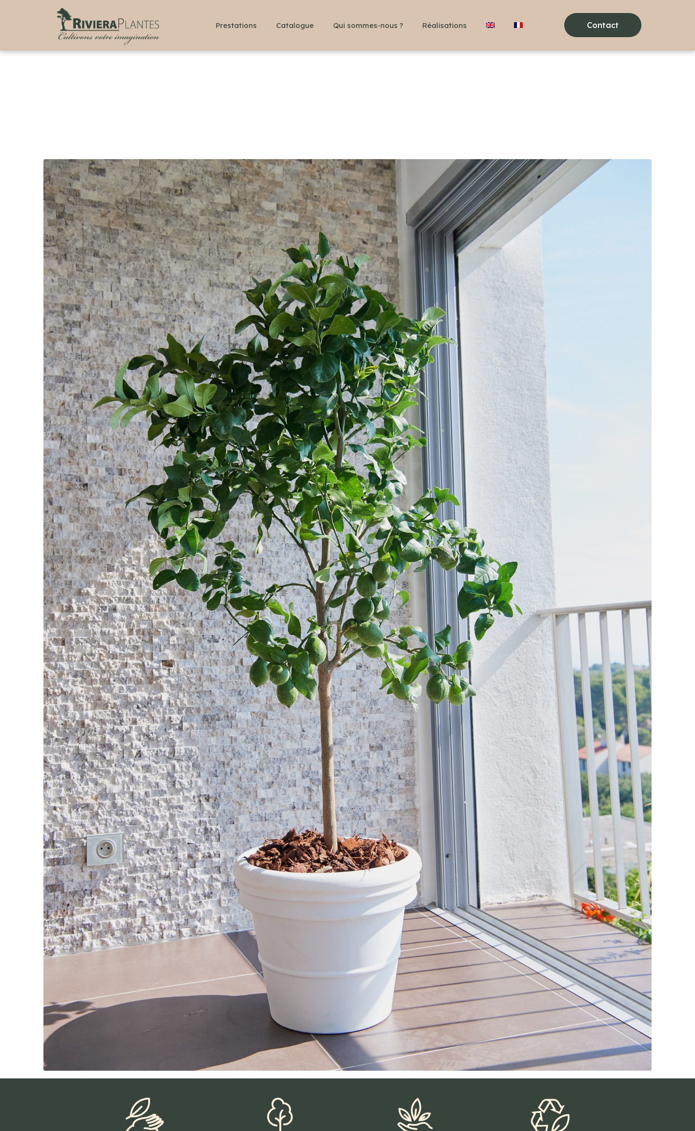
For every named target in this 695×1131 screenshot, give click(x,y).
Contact (155, 1107)
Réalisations (444, 25)
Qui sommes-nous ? (368, 25)
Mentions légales (214, 1107)
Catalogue (295, 25)
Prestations (236, 25)
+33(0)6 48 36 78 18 (93, 1107)
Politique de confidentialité (301, 1107)
